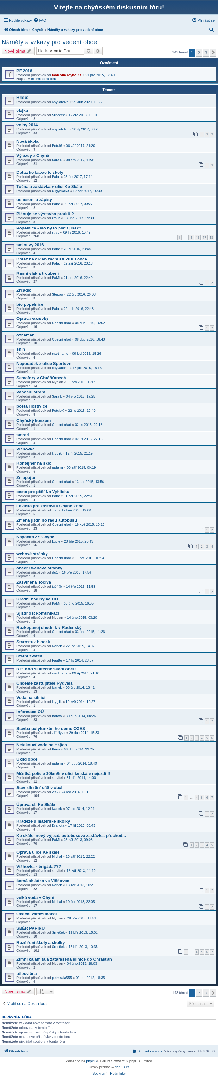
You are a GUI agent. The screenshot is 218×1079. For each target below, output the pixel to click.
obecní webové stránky (39, 568)
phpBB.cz (122, 1067)
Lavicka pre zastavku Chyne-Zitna (50, 506)
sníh (20, 349)
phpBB (91, 1061)
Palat (56, 177)
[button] (213, 52)
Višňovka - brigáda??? (38, 866)
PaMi (56, 277)
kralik (56, 218)
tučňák (57, 586)
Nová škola (27, 141)
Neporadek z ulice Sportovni (44, 363)
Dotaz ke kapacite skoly (39, 172)
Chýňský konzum (33, 420)
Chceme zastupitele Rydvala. (45, 683)
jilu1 (55, 572)
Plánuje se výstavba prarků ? (45, 213)
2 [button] (199, 52)
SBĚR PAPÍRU (30, 928)
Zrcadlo (24, 290)
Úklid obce (27, 759)
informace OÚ (30, 711)
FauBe (57, 660)
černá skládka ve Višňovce (42, 880)
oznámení (26, 335)
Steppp (57, 294)
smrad (22, 434)
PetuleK (58, 410)
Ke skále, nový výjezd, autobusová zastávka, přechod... (71, 835)
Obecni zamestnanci (36, 914)
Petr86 (57, 145)
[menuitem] (40, 20)
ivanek (57, 646)
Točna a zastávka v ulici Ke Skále (49, 186)
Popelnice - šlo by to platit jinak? (48, 228)
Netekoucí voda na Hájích (41, 745)
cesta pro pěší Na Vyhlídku (42, 491)
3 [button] (206, 52)
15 (191, 237)
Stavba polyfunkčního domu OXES (50, 728)
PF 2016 (24, 70)
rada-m (57, 467)
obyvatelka (60, 102)
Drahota (58, 825)
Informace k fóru (43, 79)
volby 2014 (27, 124)
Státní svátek (29, 656)
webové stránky (32, 553)
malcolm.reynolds (67, 75)
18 (211, 237)
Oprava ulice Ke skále (37, 852)
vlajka (22, 110)
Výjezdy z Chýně (32, 155)
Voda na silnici (30, 697)
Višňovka (25, 449)
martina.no (60, 353)
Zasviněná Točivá (33, 582)
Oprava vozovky (32, 318)
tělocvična (26, 973)
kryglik (57, 453)
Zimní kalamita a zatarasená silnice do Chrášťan (64, 959)
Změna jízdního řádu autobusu (46, 520)
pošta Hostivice (31, 406)
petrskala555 (62, 978)
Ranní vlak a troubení (37, 273)
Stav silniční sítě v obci (39, 787)
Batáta (57, 716)
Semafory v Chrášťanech (41, 377)
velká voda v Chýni (35, 897)
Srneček (58, 115)
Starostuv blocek (33, 641)
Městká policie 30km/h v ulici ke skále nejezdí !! (63, 773)
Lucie (56, 541)
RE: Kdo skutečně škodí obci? (46, 669)
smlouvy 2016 (30, 244)
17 (204, 237)
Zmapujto (25, 477)
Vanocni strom (30, 392)
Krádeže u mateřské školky (43, 821)
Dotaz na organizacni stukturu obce (51, 259)
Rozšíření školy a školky (40, 942)
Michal (57, 856)
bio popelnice (29, 304)
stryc (55, 232)
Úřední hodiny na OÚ (37, 599)
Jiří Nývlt (58, 733)
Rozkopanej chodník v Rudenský (49, 627)
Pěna (56, 749)
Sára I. (57, 160)
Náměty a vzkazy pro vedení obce (49, 42)
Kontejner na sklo (34, 463)
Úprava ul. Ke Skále (35, 804)
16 (197, 237)
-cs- (55, 510)
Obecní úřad (61, 323)
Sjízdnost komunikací (37, 613)
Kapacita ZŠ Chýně (35, 537)
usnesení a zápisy (34, 199)
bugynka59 (60, 191)
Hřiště (22, 97)
